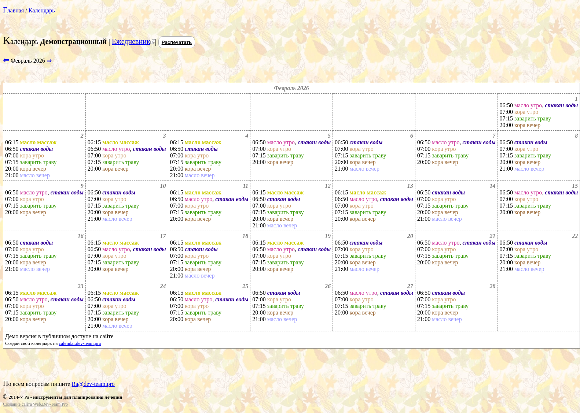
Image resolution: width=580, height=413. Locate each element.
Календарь (42, 10)
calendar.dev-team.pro (80, 343)
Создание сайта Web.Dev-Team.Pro (35, 404)
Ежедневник (131, 41)
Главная (13, 10)
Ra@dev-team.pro (92, 384)
